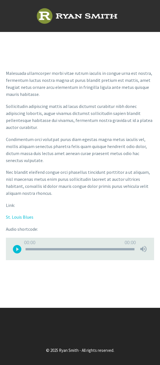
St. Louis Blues (19, 217)
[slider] (80, 249)
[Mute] (143, 249)
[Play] (17, 249)
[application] (80, 249)
